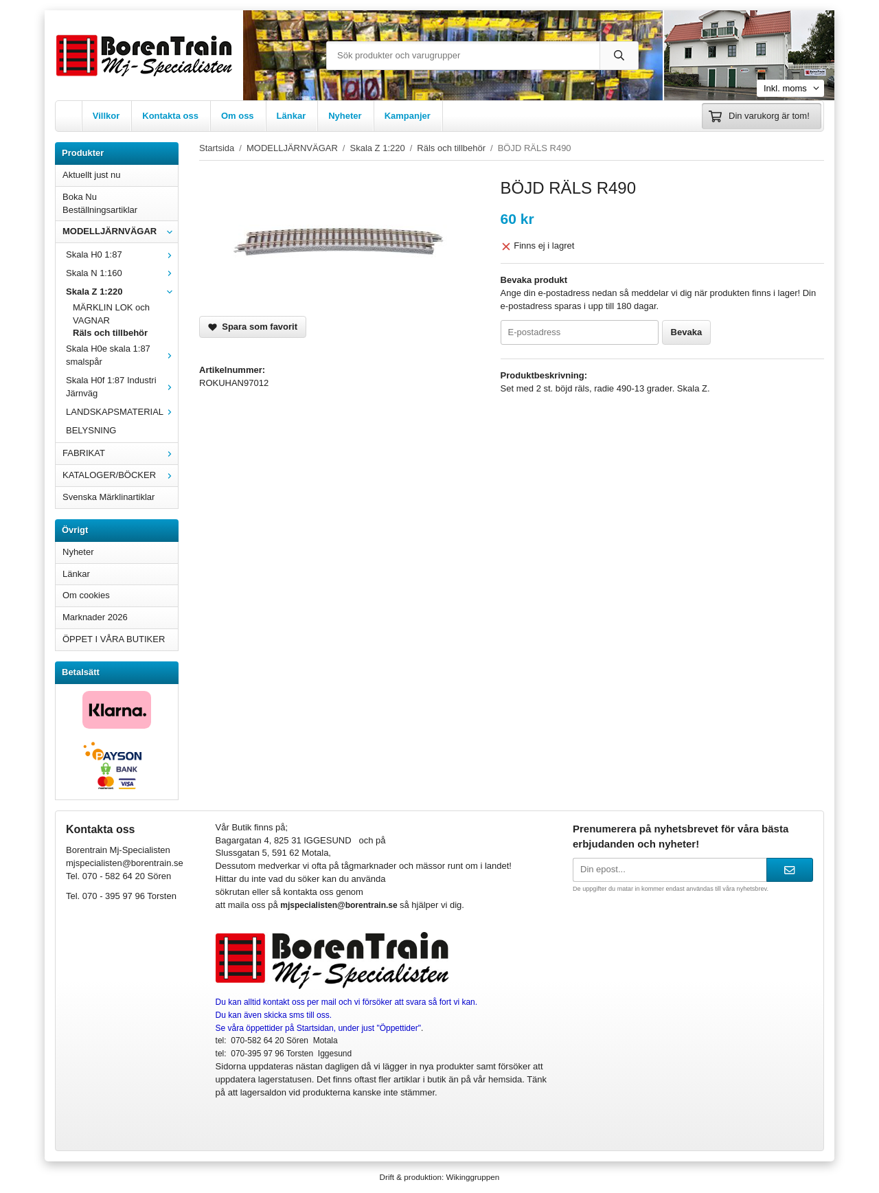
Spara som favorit (252, 326)
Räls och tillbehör (110, 333)
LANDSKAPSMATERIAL (122, 412)
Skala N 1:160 (122, 273)
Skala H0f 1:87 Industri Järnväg (122, 386)
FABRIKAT (120, 453)
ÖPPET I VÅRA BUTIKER (113, 639)
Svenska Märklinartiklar (108, 497)
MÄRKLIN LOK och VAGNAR (111, 314)
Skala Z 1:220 (122, 291)
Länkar (291, 116)
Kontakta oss (170, 116)
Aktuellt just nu (91, 175)
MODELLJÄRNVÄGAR (120, 231)
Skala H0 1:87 (122, 254)
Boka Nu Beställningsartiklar (99, 203)
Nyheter (344, 116)
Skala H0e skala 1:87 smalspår (122, 355)
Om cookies (86, 595)
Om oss (237, 116)
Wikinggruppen (472, 1176)
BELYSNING (91, 430)
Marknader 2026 (95, 617)
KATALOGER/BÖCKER (120, 475)
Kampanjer (408, 116)
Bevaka (687, 332)
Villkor (106, 116)
